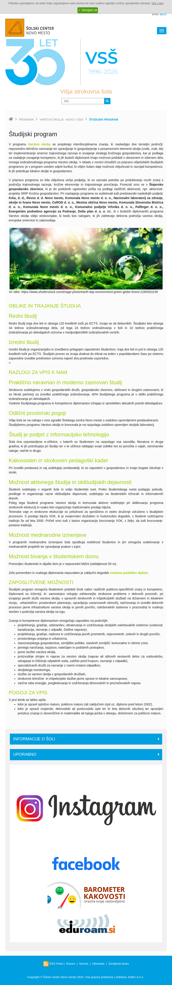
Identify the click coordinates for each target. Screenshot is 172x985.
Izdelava (121, 977)
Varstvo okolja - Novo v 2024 (61, 119)
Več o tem (157, 3)
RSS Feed (53, 963)
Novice (83, 963)
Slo (163, 14)
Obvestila (98, 963)
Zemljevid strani (118, 963)
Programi (26, 119)
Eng (155, 14)
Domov (70, 963)
